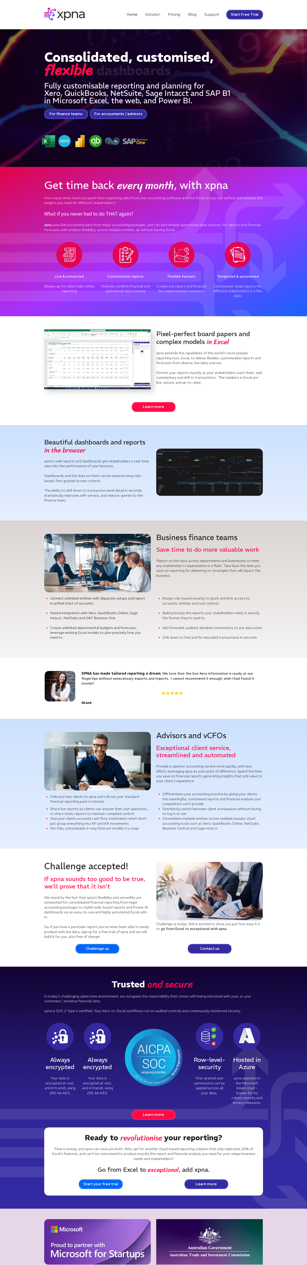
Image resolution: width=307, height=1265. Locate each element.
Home (132, 14)
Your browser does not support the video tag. (97, 359)
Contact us (209, 949)
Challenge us (97, 949)
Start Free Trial (244, 14)
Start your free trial (100, 1184)
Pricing (174, 14)
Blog (192, 14)
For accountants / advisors (118, 114)
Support (211, 14)
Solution (152, 14)
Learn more (153, 407)
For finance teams (65, 114)
